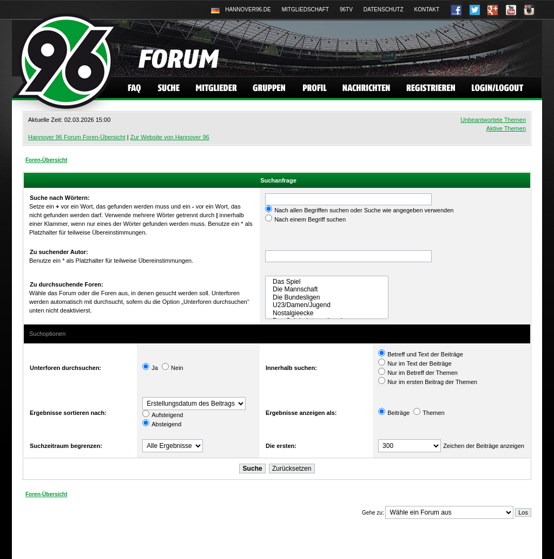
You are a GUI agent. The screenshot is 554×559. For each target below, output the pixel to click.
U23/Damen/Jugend (326, 305)
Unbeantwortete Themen (493, 119)
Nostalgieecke (326, 313)
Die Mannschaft (326, 289)
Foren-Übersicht (46, 160)
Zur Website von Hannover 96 (169, 137)
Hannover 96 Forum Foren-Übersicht (77, 137)
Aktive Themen (506, 128)
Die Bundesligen (326, 297)
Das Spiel (326, 281)
